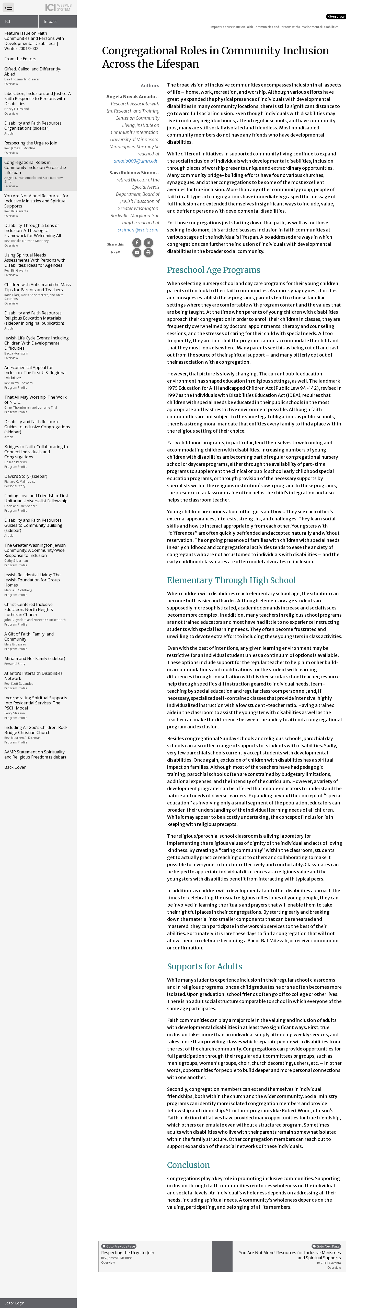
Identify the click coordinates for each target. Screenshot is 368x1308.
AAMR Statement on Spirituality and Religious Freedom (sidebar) (35, 754)
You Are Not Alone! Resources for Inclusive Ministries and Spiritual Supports (38, 205)
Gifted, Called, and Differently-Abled (38, 76)
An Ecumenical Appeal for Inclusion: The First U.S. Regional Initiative (38, 377)
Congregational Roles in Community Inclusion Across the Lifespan (38, 174)
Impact (50, 21)
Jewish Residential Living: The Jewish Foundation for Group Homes (38, 584)
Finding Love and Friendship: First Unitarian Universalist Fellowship (38, 503)
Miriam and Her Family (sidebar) (38, 661)
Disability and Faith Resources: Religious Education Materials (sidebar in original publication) (38, 320)
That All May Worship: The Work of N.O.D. (38, 404)
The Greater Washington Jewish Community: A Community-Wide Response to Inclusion (38, 554)
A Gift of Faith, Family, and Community (38, 641)
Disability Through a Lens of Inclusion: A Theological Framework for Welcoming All (38, 235)
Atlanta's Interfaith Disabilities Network (38, 680)
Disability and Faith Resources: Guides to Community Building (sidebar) (38, 527)
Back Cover (15, 767)
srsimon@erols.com (138, 230)
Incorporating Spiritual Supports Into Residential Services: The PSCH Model (38, 707)
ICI (7, 21)
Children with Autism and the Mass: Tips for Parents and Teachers (38, 293)
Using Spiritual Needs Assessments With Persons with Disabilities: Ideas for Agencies (38, 264)
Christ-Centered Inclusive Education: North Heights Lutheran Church (38, 614)
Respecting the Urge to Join (38, 147)
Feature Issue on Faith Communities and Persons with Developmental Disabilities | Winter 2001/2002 (34, 40)
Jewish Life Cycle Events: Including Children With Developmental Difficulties (38, 347)
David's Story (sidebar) (38, 480)
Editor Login (14, 1303)
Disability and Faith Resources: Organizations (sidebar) (38, 128)
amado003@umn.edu (136, 161)
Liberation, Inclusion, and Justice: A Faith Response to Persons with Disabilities (38, 103)
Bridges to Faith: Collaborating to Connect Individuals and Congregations (38, 456)
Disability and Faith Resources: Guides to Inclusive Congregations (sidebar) (38, 429)
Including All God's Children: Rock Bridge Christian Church (38, 734)
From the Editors (20, 59)
